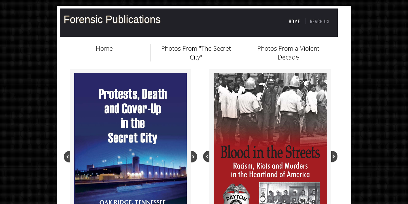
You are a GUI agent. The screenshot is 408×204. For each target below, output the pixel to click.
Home (104, 48)
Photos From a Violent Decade (288, 52)
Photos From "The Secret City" (196, 52)
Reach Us (320, 21)
